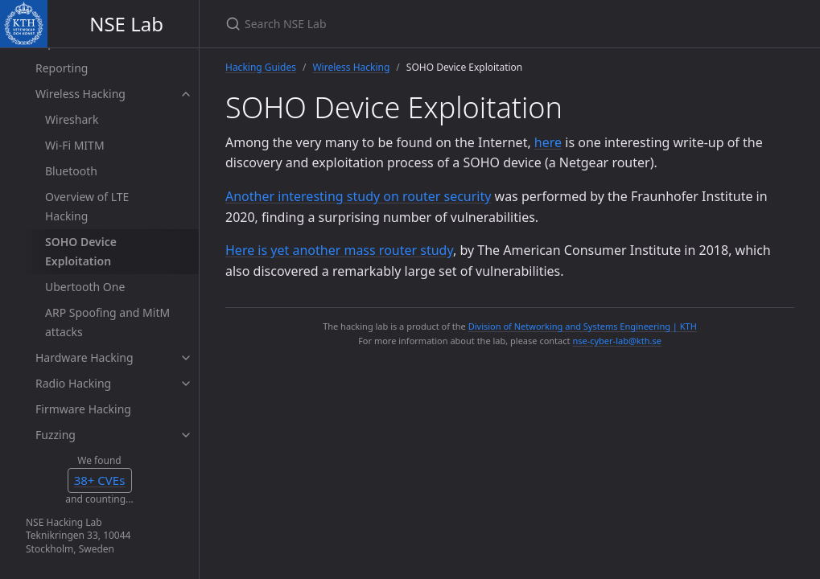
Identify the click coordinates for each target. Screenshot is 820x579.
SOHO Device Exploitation (81, 251)
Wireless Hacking (80, 93)
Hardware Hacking (84, 357)
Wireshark (72, 119)
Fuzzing (55, 434)
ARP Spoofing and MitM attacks (107, 322)
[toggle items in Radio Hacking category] (186, 383)
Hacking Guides (260, 67)
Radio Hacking (73, 383)
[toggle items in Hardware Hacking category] (186, 358)
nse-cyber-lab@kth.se (616, 341)
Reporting (61, 68)
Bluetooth (71, 171)
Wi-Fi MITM (75, 145)
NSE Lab (126, 23)
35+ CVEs (100, 480)
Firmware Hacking (83, 409)
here (548, 142)
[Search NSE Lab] (415, 23)
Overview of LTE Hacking (87, 206)
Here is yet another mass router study (339, 250)
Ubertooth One (85, 286)
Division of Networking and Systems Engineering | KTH (582, 326)
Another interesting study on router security (358, 196)
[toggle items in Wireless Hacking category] (186, 94)
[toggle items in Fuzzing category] (186, 435)
